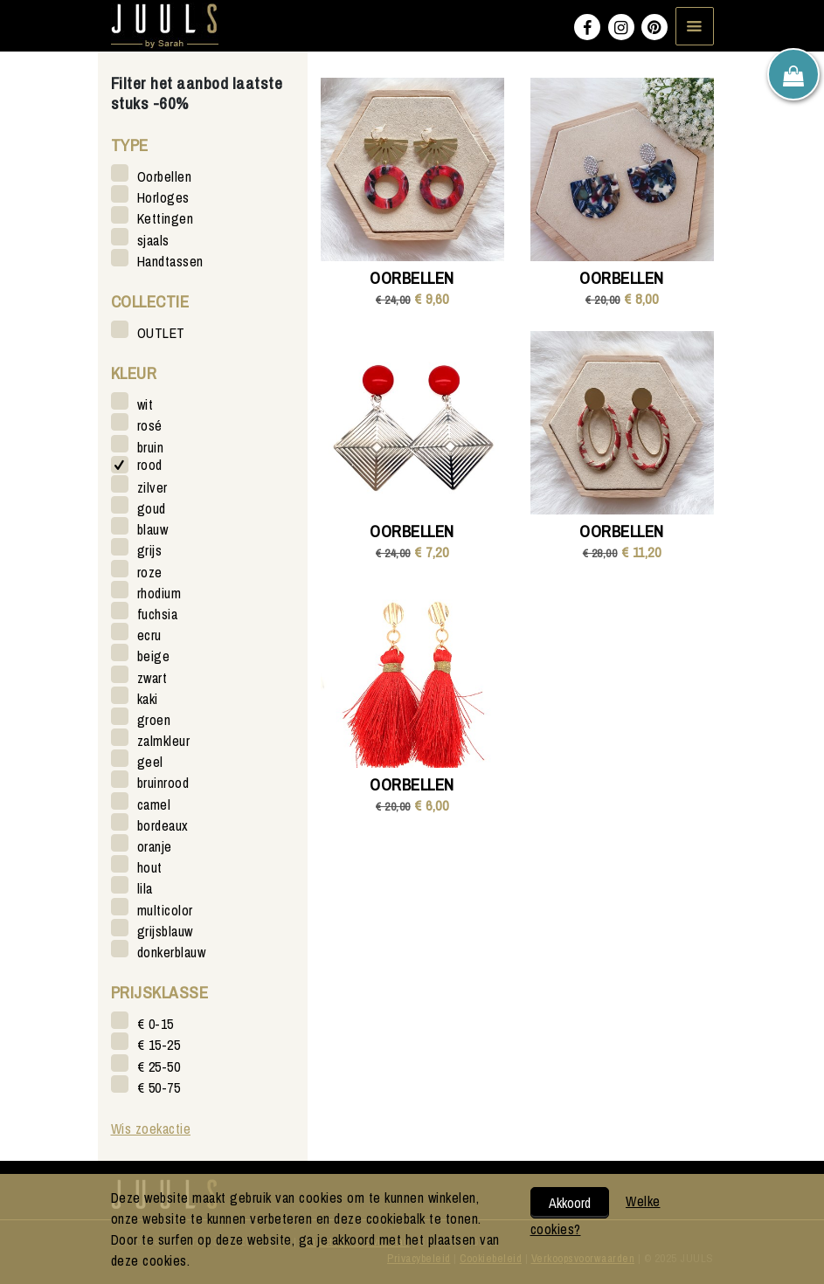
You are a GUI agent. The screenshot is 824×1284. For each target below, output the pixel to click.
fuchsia (157, 613)
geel (150, 761)
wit (145, 404)
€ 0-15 (155, 1023)
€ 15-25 (159, 1044)
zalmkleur (163, 740)
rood (150, 465)
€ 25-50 (159, 1066)
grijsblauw (165, 931)
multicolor (165, 910)
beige (153, 655)
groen (154, 719)
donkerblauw (171, 951)
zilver (152, 487)
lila (145, 888)
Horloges (163, 197)
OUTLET (161, 332)
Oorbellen (164, 176)
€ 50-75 (159, 1087)
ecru (149, 634)
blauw (153, 529)
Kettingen (165, 218)
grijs (150, 550)
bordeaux (163, 825)
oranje (154, 846)
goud (151, 508)
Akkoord (570, 1202)
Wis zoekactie (151, 1128)
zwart (152, 677)
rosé (150, 425)
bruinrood (163, 782)
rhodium (159, 592)
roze (150, 572)
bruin (150, 447)
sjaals (153, 240)
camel (154, 804)
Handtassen (170, 261)
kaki (147, 698)
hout (150, 867)
